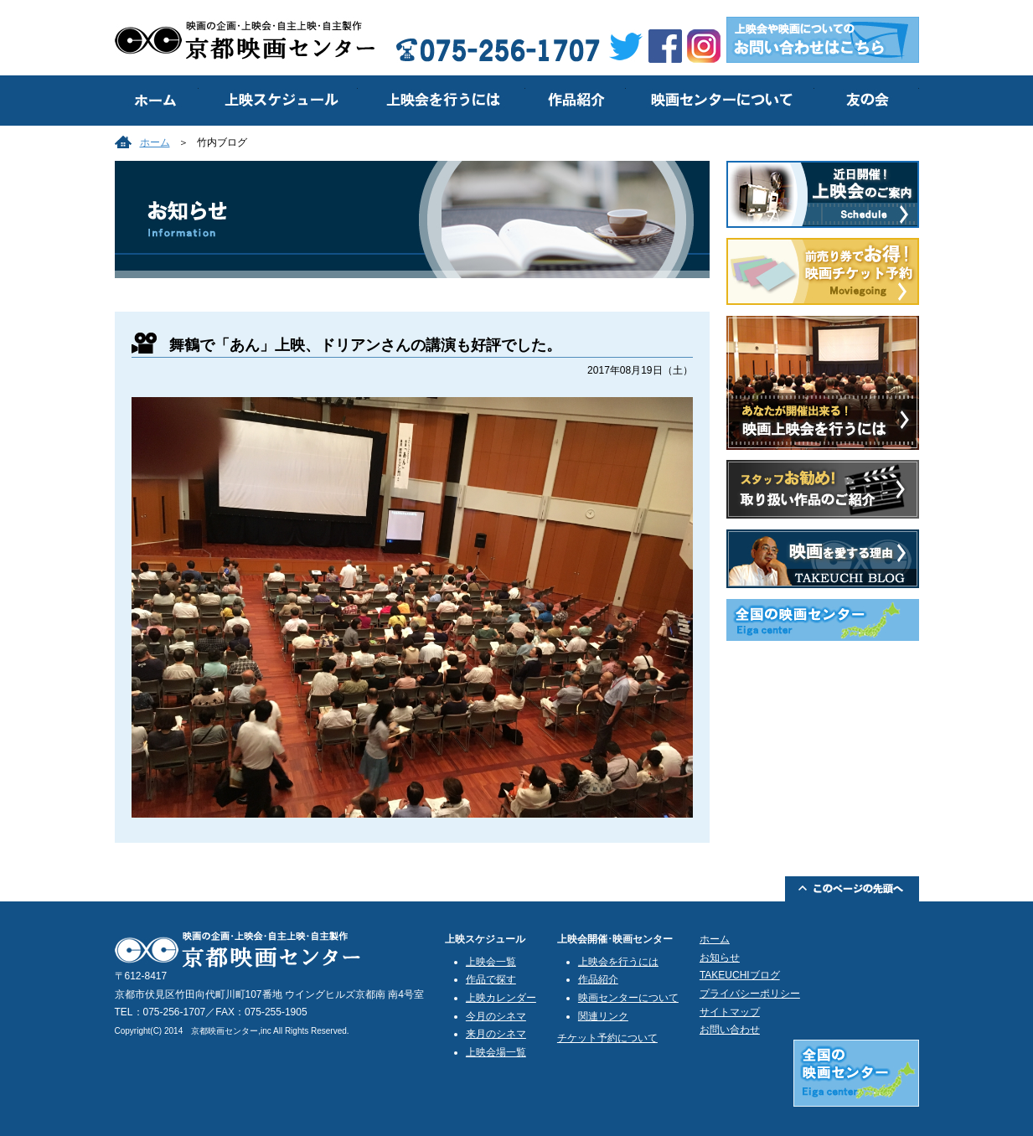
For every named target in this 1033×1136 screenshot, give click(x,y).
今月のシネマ (496, 1016)
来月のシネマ (496, 1034)
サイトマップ (730, 1012)
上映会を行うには (441, 100)
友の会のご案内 (866, 100)
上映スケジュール (278, 100)
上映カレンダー (501, 998)
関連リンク (603, 1016)
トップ (157, 100)
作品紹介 (575, 100)
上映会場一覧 (496, 1052)
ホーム (155, 142)
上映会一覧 (491, 962)
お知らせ (720, 957)
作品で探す (491, 979)
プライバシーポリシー (750, 993)
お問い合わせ (730, 1029)
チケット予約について (607, 1038)
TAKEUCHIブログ (740, 975)
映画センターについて (720, 100)
